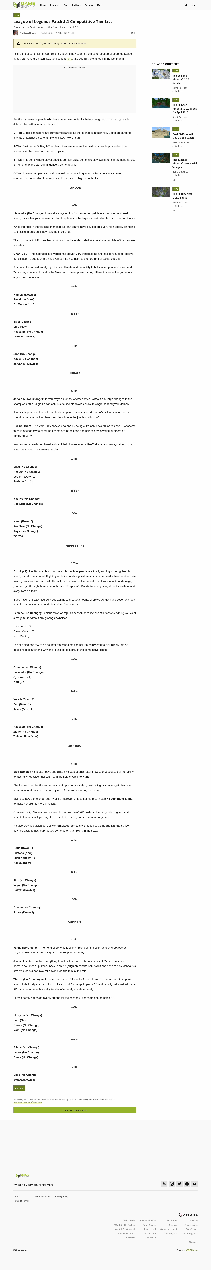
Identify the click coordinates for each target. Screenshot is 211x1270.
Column (89, 4)
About (16, 1196)
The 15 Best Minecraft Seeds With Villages (185, 163)
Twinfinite (172, 1220)
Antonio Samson (180, 142)
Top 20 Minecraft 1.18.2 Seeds (182, 195)
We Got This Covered (125, 1229)
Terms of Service (42, 1196)
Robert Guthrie (180, 172)
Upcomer (130, 1237)
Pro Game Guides (147, 1220)
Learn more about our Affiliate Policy (27, 1102)
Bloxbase (193, 1242)
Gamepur (193, 1220)
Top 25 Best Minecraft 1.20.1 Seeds (181, 79)
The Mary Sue (170, 1233)
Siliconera (172, 1224)
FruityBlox (151, 1237)
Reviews (55, 4)
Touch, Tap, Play (190, 1233)
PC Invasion (150, 1233)
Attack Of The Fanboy (124, 1224)
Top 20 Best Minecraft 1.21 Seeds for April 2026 (184, 108)
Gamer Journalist (168, 1229)
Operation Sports (126, 1233)
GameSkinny (192, 1229)
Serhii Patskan (179, 87)
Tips (65, 4)
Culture (76, 4)
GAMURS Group (192, 1250)
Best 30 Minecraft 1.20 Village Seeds (183, 136)
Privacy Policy (61, 1196)
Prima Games (149, 1224)
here (69, 58)
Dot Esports (129, 1220)
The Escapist (191, 1224)
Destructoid (150, 1229)
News (43, 4)
